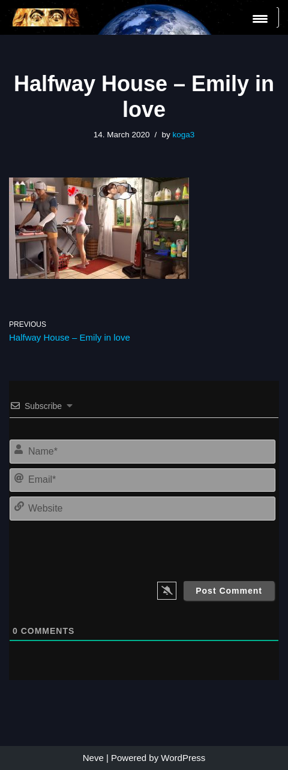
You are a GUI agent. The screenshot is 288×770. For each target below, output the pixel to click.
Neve (93, 758)
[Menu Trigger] (260, 18)
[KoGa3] (45, 17)
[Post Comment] (229, 590)
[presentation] (193, 548)
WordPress (183, 758)
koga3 (183, 134)
